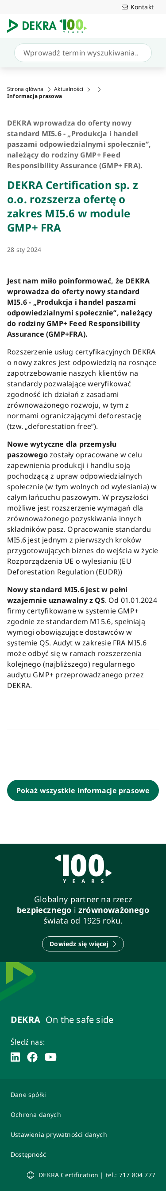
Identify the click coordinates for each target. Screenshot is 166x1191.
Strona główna (25, 89)
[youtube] (51, 1057)
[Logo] (50, 26)
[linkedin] (15, 1057)
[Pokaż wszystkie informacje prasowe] (83, 790)
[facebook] (32, 1057)
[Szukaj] (81, 53)
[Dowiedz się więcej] (83, 943)
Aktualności (68, 89)
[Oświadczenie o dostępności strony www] (83, 1154)
